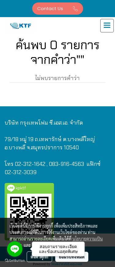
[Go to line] (14, 249)
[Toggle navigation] (107, 25)
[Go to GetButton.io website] (15, 261)
